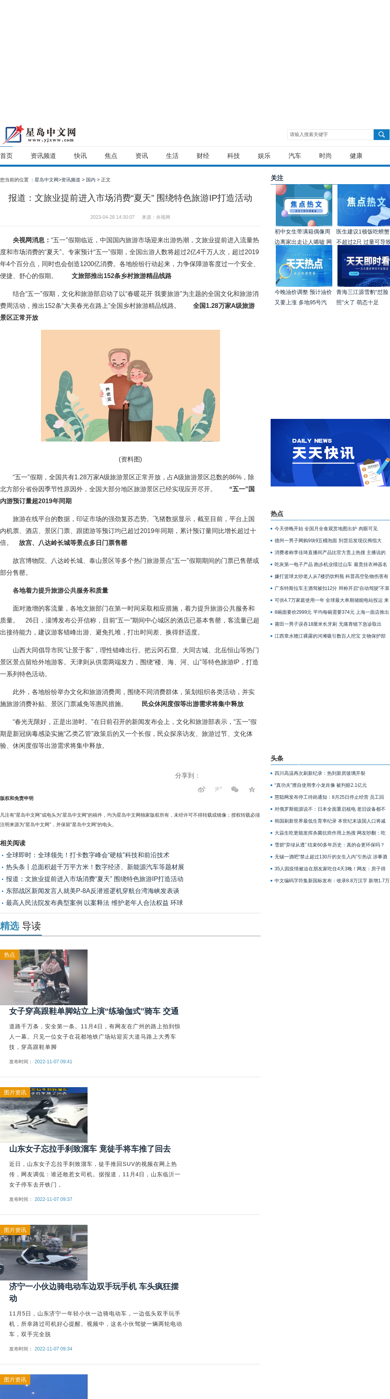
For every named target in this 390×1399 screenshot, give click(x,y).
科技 (233, 155)
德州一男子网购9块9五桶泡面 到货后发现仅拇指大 (328, 540)
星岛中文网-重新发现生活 (39, 134)
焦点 (111, 155)
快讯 (80, 155)
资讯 (141, 155)
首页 (6, 155)
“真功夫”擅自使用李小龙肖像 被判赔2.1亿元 (321, 785)
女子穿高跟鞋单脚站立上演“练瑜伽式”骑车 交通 (94, 1011)
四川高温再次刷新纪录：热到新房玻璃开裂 (320, 773)
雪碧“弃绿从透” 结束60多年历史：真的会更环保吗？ (330, 845)
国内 (91, 180)
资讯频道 (43, 155)
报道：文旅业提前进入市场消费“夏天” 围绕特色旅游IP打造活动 (94, 879)
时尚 (325, 155)
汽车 (295, 155)
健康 (356, 155)
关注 (277, 178)
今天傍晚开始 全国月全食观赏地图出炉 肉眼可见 (326, 528)
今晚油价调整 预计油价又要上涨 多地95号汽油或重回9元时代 (303, 302)
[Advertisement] (106, 55)
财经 (203, 155)
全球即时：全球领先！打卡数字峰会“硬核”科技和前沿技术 (88, 855)
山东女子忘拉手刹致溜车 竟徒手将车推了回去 (90, 1148)
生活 (172, 155)
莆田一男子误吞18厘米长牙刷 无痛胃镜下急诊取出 (328, 624)
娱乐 (264, 155)
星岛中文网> (48, 180)
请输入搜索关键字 (309, 134)
